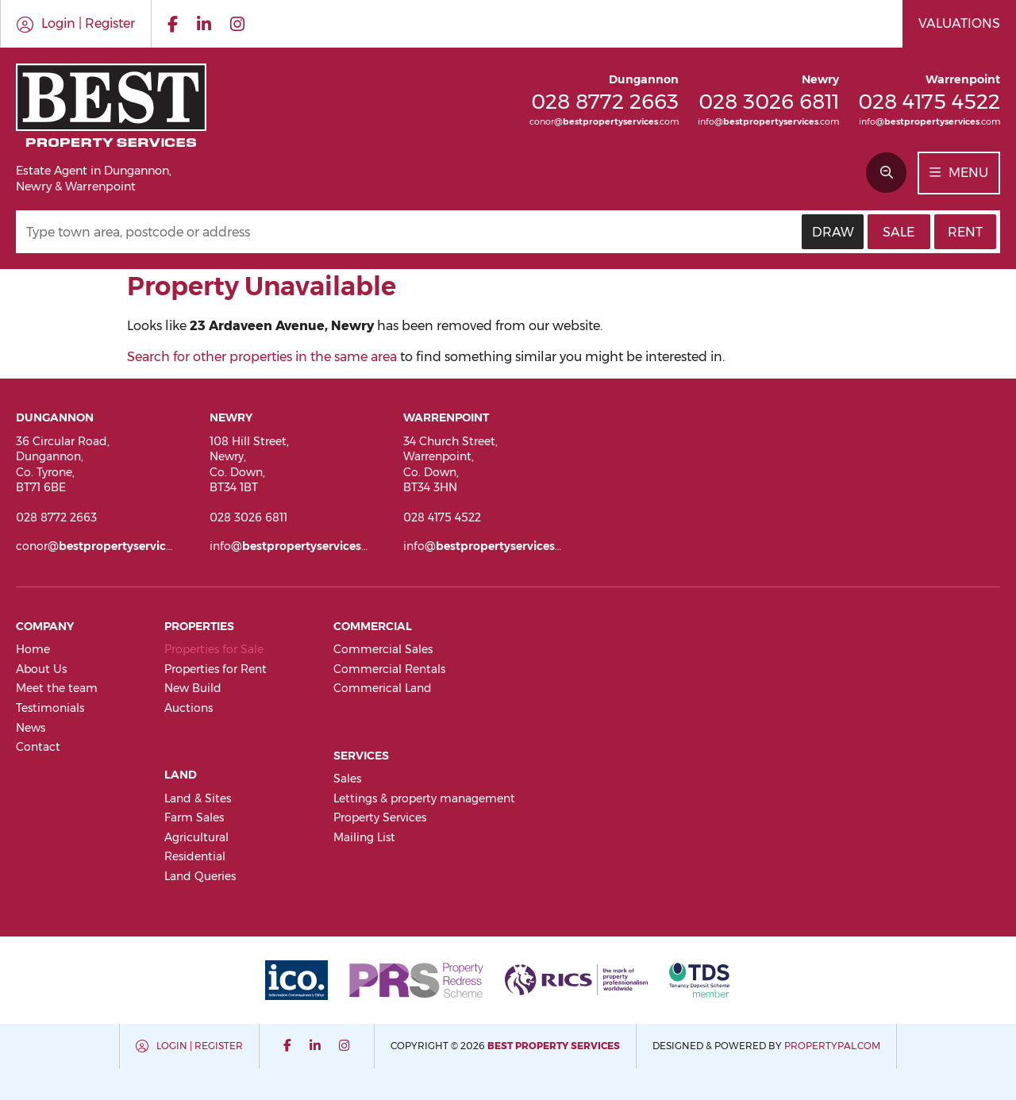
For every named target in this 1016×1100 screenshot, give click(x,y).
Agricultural (196, 837)
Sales (347, 778)
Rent (965, 232)
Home (33, 649)
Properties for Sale (214, 649)
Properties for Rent (215, 669)
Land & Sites (197, 798)
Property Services (379, 817)
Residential (194, 856)
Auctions (188, 708)
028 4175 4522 (929, 101)
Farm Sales (194, 817)
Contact (38, 747)
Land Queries (200, 876)
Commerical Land (382, 688)
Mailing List (364, 837)
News (30, 728)
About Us (41, 669)
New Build (192, 688)
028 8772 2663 (605, 101)
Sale (898, 232)
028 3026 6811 (768, 101)
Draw (833, 232)
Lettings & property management (424, 798)
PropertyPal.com (832, 1046)
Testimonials (50, 708)
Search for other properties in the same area (262, 356)
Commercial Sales (383, 649)
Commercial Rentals (389, 669)
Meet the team (57, 688)
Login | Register (199, 1046)
